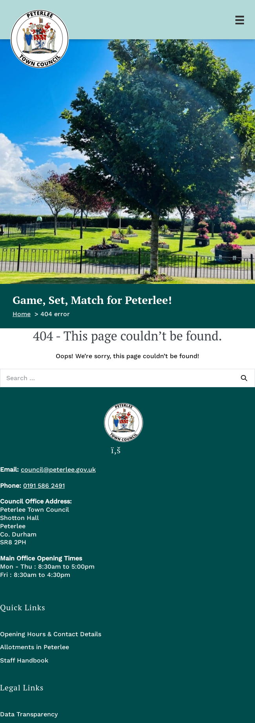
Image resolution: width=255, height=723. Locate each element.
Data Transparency (29, 714)
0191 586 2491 (44, 485)
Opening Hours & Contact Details (50, 634)
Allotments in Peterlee (34, 647)
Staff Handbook (24, 660)
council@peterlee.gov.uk (58, 469)
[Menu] (239, 19)
